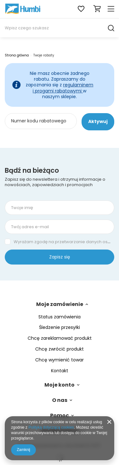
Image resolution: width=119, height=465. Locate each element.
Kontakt (59, 371)
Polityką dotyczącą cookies (51, 427)
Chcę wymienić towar (59, 360)
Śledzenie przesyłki (59, 327)
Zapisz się (59, 257)
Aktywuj (98, 121)
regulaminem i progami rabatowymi (63, 88)
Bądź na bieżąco (32, 170)
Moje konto (59, 385)
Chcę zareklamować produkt (60, 338)
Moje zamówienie (59, 304)
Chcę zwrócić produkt (59, 349)
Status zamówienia (59, 317)
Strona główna (17, 55)
